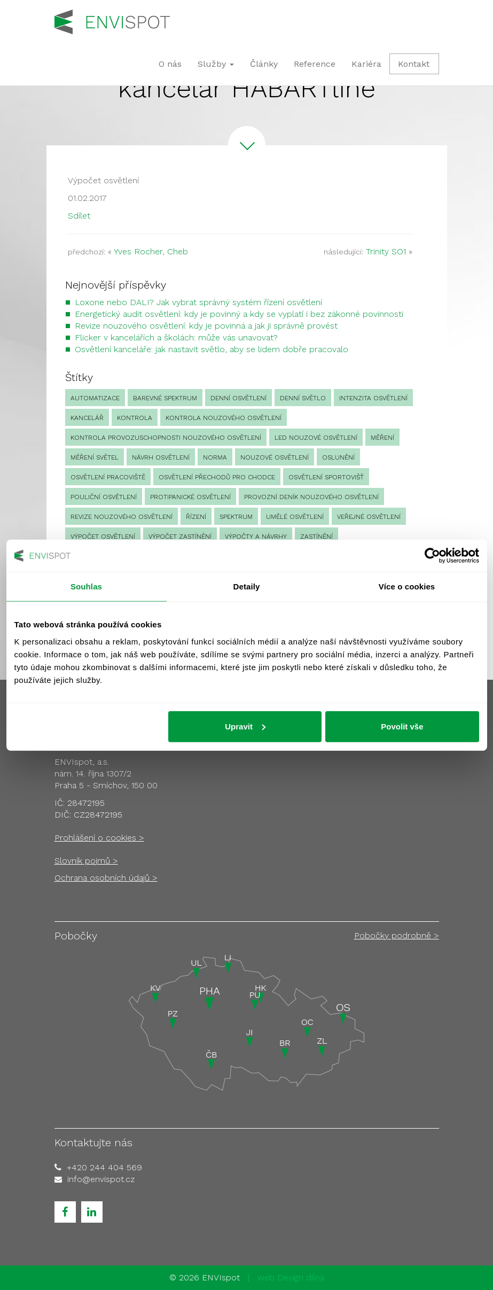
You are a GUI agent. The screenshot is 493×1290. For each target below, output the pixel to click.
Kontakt (413, 64)
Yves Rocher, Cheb (151, 251)
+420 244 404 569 (104, 1167)
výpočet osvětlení (103, 536)
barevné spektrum (165, 398)
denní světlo (303, 398)
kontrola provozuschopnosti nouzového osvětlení (166, 437)
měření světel (95, 457)
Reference (314, 64)
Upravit (245, 726)
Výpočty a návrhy (256, 536)
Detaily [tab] (246, 586)
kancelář (87, 418)
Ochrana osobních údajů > (106, 878)
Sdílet (79, 216)
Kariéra (366, 64)
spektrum (236, 516)
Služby (216, 64)
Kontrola (134, 418)
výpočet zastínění (180, 536)
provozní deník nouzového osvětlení (311, 497)
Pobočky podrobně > (396, 935)
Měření (382, 437)
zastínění (316, 536)
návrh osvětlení (161, 457)
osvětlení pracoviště (108, 477)
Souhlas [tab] (86, 586)
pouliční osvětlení (104, 497)
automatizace (95, 398)
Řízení (196, 516)
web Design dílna (290, 1277)
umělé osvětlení (295, 516)
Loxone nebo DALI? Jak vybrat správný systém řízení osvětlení (198, 302)
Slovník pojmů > (86, 861)
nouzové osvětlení (274, 457)
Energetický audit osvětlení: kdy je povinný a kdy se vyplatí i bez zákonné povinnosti (239, 314)
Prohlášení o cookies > (99, 838)
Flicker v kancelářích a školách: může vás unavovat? (176, 337)
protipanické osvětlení (190, 497)
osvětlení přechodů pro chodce (217, 477)
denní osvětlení (238, 398)
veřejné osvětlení (369, 516)
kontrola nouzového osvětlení (223, 418)
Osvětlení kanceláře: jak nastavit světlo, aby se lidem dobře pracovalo (211, 349)
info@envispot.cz (101, 1179)
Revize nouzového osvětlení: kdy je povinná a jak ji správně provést (206, 326)
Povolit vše (402, 726)
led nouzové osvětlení (316, 437)
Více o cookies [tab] (407, 586)
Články (264, 64)
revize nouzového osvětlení (122, 516)
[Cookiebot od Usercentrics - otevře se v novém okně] (432, 556)
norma (215, 457)
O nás (170, 64)
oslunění (338, 457)
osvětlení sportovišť (326, 477)
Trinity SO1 (386, 251)
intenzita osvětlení (373, 398)
